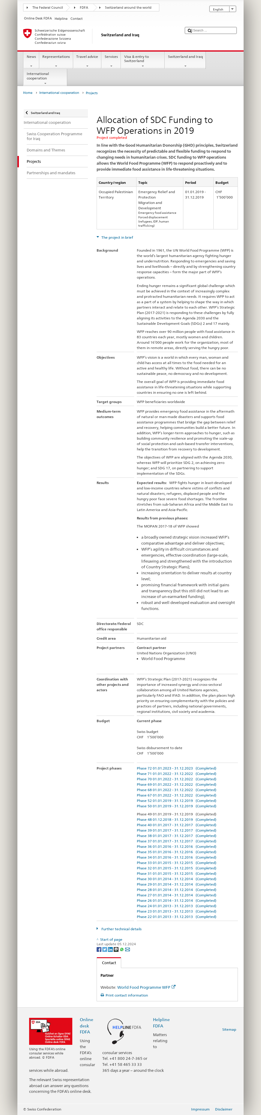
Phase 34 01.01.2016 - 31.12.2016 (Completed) (176, 857)
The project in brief (116, 237)
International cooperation (45, 78)
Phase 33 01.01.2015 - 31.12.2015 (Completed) (176, 863)
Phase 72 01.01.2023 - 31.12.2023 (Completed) (176, 768)
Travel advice (87, 61)
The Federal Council (47, 8)
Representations (56, 61)
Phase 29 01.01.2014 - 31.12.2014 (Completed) (176, 884)
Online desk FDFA (86, 1025)
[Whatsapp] (122, 949)
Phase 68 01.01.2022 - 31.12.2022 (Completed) (176, 790)
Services (111, 61)
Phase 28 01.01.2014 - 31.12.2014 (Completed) (176, 890)
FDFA (84, 8)
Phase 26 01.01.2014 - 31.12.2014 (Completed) (176, 900)
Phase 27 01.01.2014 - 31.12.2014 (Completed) (176, 895)
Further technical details (121, 929)
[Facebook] (99, 949)
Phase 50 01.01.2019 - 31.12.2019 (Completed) (176, 806)
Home (27, 93)
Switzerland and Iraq (185, 61)
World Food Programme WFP (146, 987)
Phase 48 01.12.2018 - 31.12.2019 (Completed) (176, 819)
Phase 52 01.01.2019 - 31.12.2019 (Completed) (176, 801)
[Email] (127, 949)
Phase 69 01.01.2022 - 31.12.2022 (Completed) (176, 784)
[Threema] (116, 949)
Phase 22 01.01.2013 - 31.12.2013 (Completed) (176, 917)
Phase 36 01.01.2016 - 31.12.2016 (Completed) (176, 846)
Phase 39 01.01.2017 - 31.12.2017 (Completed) (176, 830)
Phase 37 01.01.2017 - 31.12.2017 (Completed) (176, 841)
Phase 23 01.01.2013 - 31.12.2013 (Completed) (176, 911)
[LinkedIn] (111, 949)
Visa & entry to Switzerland (142, 61)
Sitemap (229, 1029)
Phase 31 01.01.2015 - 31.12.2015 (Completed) (176, 873)
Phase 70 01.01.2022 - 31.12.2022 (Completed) (176, 779)
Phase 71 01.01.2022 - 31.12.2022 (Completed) (176, 774)
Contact (106, 962)
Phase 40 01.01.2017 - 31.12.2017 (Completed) (176, 825)
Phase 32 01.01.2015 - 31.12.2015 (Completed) (176, 868)
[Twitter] (105, 949)
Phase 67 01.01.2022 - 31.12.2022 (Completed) (176, 795)
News (31, 61)
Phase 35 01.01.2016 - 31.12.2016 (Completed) (176, 852)
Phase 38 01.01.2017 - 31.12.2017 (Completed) (176, 836)
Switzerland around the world (128, 8)
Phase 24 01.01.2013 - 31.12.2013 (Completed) (176, 906)
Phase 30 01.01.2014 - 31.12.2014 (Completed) (176, 879)
